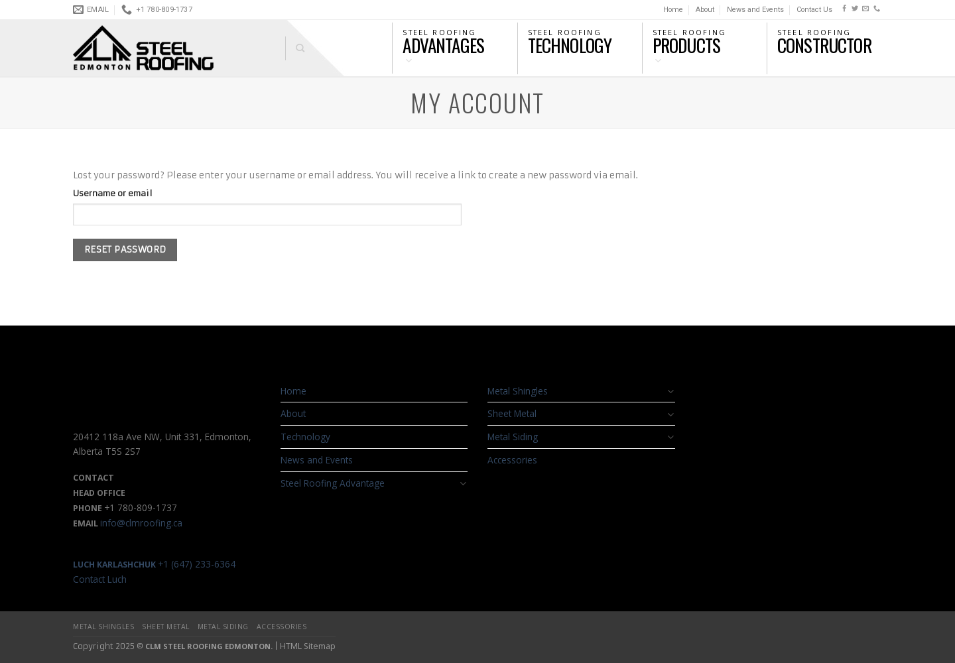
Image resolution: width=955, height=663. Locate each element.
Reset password (125, 249)
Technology (305, 436)
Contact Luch (100, 579)
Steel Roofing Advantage (333, 483)
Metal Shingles (517, 391)
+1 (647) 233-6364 (154, 564)
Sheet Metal (512, 413)
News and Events (755, 9)
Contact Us (814, 9)
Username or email (113, 193)
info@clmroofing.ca (141, 522)
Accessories (512, 459)
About (705, 9)
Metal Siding (512, 436)
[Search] (294, 48)
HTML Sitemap (308, 646)
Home (673, 9)
